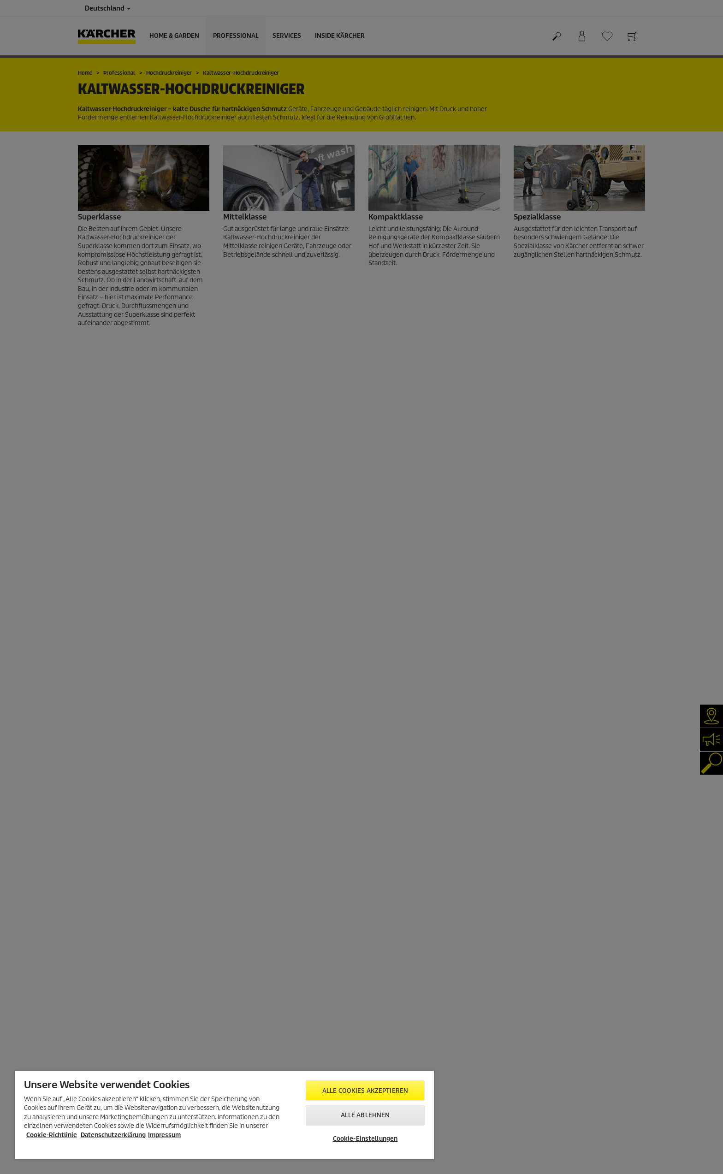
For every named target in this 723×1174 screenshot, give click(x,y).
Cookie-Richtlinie (51, 1135)
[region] (224, 1115)
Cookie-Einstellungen (365, 1139)
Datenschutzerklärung (113, 1135)
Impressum (164, 1135)
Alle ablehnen (365, 1115)
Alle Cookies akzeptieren (365, 1091)
